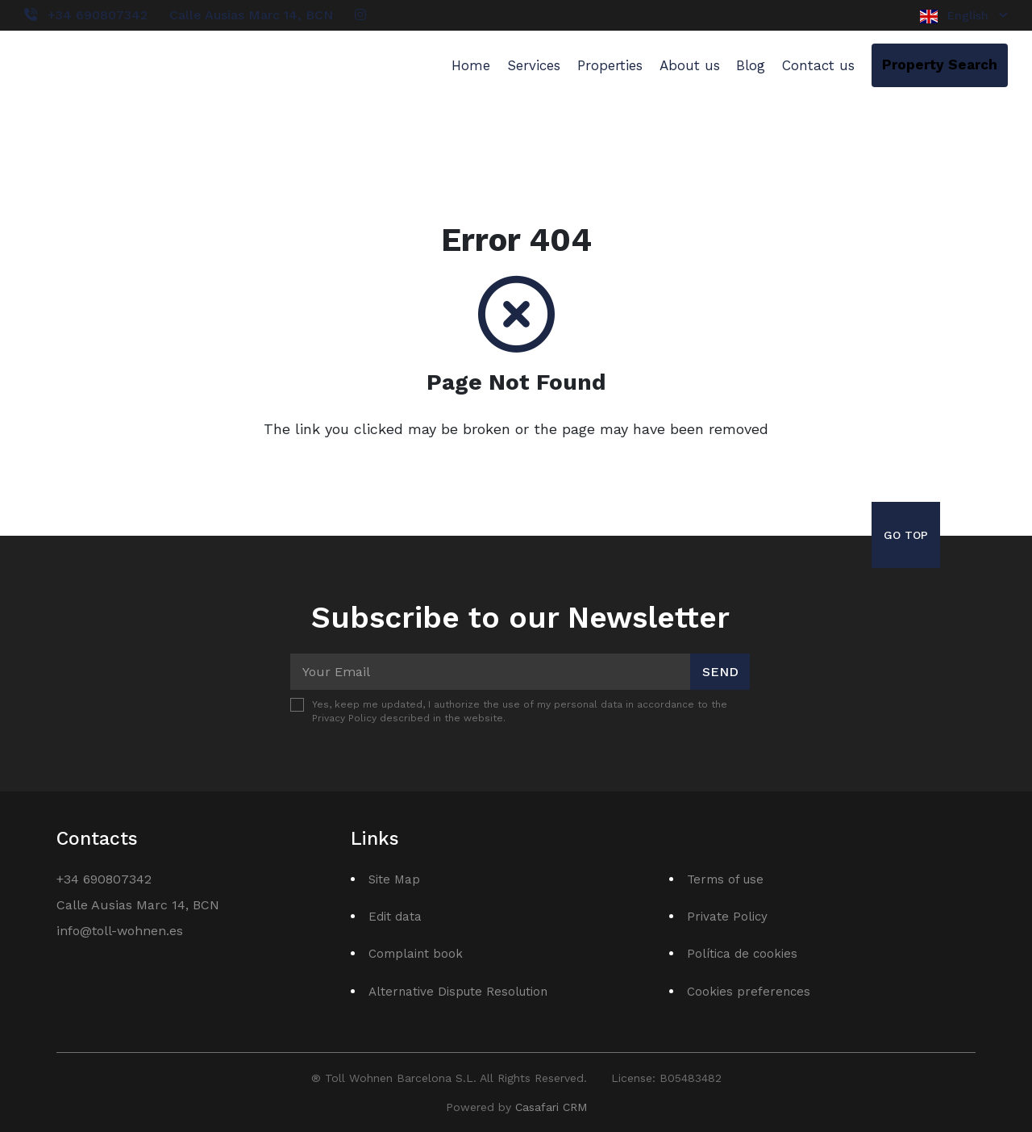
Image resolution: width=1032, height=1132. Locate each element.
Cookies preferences (748, 991)
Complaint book (415, 953)
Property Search (939, 64)
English (964, 16)
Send (720, 671)
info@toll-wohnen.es (119, 930)
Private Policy (727, 916)
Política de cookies (742, 953)
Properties (610, 65)
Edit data (395, 916)
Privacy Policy (344, 718)
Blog (750, 65)
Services (533, 65)
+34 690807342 (98, 15)
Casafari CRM (551, 1107)
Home (471, 65)
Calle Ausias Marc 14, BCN (251, 15)
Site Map (394, 879)
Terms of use (725, 879)
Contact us (818, 65)
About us (690, 65)
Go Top (906, 534)
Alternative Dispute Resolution (457, 991)
